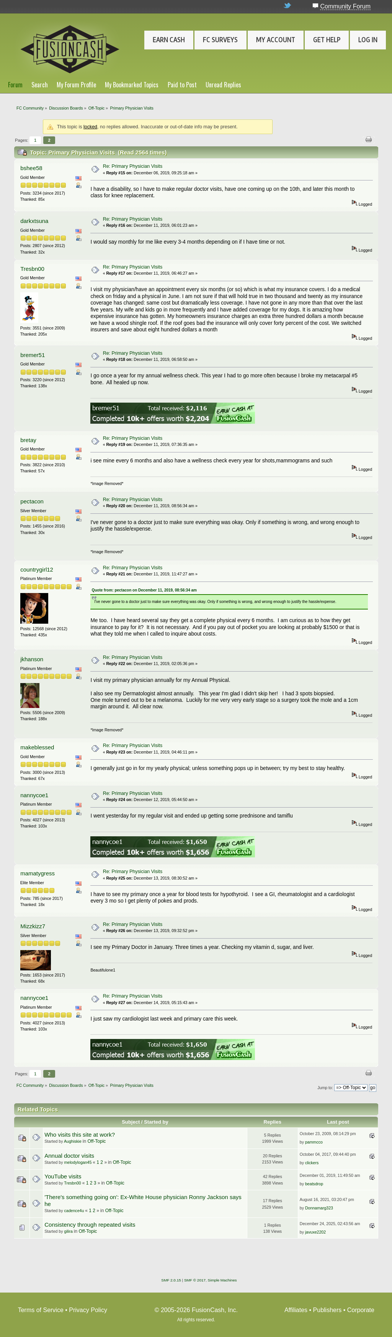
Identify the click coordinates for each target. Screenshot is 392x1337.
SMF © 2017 (195, 1280)
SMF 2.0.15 (171, 1280)
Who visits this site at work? (79, 1134)
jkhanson (31, 659)
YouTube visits (62, 1176)
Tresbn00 (32, 268)
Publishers (327, 1310)
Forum (15, 84)
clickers (311, 1162)
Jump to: (325, 1087)
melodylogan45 (78, 1162)
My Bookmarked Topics (131, 84)
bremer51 (32, 355)
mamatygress (37, 873)
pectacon (32, 501)
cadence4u (74, 1210)
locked (90, 126)
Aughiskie (73, 1141)
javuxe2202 (315, 1232)
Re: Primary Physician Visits (133, 166)
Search (39, 84)
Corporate (360, 1310)
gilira (68, 1231)
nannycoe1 (34, 795)
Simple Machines (222, 1280)
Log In (367, 40)
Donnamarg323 (319, 1208)
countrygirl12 (36, 569)
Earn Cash (169, 40)
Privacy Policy (88, 1310)
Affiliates (295, 1310)
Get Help (326, 40)
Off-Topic (97, 1141)
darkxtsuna (34, 221)
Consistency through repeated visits (89, 1224)
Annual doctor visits (69, 1155)
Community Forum (345, 6)
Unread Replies (223, 84)
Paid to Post (182, 84)
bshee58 (31, 168)
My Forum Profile (76, 84)
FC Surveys (220, 40)
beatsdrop (314, 1183)
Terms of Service (41, 1310)
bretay (28, 440)
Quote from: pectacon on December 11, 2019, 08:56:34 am (144, 590)
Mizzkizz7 (32, 926)
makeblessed (37, 747)
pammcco (314, 1142)
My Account (275, 40)
